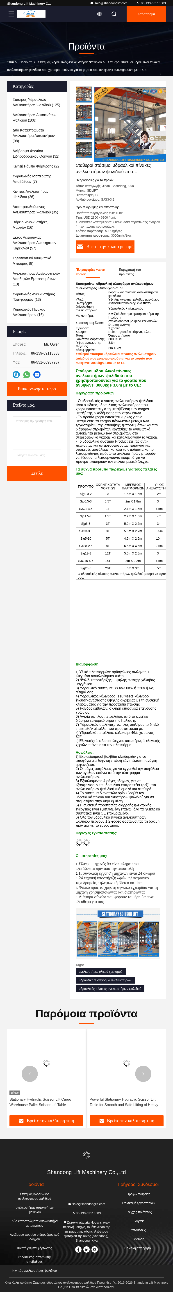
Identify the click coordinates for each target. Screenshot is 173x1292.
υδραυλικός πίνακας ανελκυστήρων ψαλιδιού (110, 989)
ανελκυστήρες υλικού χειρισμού (101, 971)
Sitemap (138, 1239)
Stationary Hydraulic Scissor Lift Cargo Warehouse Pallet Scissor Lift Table (40, 1102)
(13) (36, 279)
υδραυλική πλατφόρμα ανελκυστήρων (105, 980)
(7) (32, 178)
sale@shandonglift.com (108, 3)
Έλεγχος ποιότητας (138, 1212)
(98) (34, 135)
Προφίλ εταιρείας (138, 1194)
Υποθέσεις (138, 1230)
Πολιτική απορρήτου (138, 1248)
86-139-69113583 (151, 3)
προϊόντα (25, 62)
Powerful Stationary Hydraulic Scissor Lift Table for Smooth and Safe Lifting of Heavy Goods (124, 1102)
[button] (84, 156)
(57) (34, 242)
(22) (37, 166)
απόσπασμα (146, 14)
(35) (35, 209)
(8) (32, 260)
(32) (36, 153)
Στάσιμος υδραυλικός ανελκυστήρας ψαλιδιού (70, 62)
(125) (36, 102)
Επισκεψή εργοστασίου (138, 1203)
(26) (30, 194)
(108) (34, 117)
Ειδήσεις (138, 1221)
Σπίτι (10, 62)
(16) (30, 224)
